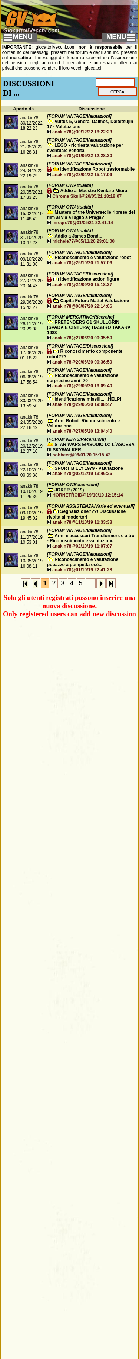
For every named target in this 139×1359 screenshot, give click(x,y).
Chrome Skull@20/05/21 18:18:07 (87, 196)
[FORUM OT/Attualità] (70, 185)
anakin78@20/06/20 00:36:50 (82, 362)
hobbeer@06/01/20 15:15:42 (81, 455)
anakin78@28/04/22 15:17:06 (82, 174)
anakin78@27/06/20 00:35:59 (82, 337)
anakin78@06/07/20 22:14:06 (82, 306)
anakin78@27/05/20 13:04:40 (82, 431)
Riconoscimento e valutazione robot (92, 257)
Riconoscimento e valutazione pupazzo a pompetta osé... (82, 562)
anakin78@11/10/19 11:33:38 (82, 522)
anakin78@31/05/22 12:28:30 (82, 155)
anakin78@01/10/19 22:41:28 (82, 569)
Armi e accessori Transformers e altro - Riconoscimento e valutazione (91, 538)
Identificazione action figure (89, 279)
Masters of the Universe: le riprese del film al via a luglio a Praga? (91, 215)
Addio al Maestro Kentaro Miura (94, 190)
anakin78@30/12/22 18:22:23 (82, 132)
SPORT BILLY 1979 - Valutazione (88, 468)
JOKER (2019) (69, 490)
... (90, 583)
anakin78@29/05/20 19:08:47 (82, 404)
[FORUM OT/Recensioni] (73, 484)
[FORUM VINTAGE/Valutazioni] (79, 116)
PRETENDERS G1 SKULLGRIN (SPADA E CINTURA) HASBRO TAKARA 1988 (88, 327)
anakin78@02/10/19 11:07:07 (82, 546)
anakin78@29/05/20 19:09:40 (82, 385)
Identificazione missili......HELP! (87, 399)
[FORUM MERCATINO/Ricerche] (80, 317)
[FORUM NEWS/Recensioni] (76, 439)
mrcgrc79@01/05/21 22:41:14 (82, 222)
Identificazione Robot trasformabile (97, 169)
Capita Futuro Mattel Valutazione (94, 300)
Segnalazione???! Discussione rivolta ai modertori (86, 514)
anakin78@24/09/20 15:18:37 (82, 284)
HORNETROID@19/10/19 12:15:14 (87, 495)
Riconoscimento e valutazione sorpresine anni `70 (82, 378)
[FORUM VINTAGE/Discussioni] (80, 274)
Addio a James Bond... (78, 236)
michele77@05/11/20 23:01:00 (83, 241)
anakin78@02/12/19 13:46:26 (82, 473)
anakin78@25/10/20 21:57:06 (82, 262)
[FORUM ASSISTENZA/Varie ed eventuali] (91, 506)
